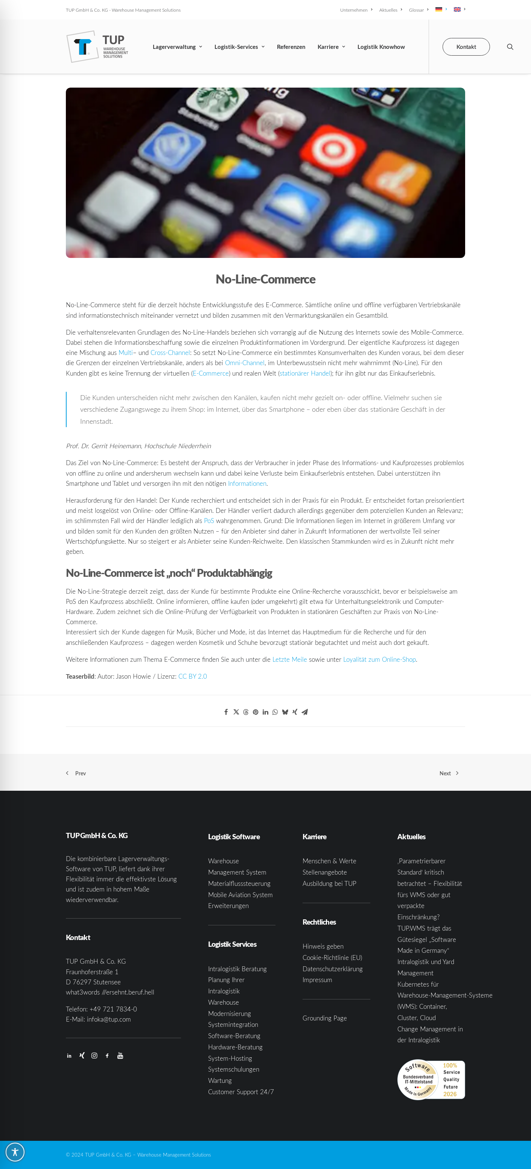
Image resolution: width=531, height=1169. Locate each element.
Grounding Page (325, 1018)
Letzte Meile (289, 659)
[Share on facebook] (226, 712)
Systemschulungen (233, 1069)
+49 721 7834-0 (113, 1009)
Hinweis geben (323, 946)
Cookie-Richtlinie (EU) (332, 957)
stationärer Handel (305, 373)
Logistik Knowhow (381, 47)
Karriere (331, 47)
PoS (209, 520)
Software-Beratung (234, 1035)
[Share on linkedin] (265, 712)
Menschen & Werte (329, 861)
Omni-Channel (245, 362)
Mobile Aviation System (240, 894)
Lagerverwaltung (177, 47)
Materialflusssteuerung (239, 883)
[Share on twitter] (235, 712)
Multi (126, 352)
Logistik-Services (240, 47)
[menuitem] (357, 10)
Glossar (418, 10)
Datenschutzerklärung (333, 968)
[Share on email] (304, 712)
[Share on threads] (245, 712)
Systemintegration (233, 1024)
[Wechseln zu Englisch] (458, 9)
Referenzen (291, 47)
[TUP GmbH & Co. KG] (97, 47)
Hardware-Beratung (235, 1047)
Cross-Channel (170, 352)
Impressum (317, 979)
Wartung (220, 1080)
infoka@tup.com (109, 1019)
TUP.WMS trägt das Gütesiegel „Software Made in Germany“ (426, 939)
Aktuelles (390, 10)
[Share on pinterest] (255, 712)
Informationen (247, 483)
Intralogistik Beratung (237, 968)
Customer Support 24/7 (241, 1091)
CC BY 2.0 (192, 676)
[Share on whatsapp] (275, 712)
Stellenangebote (325, 872)
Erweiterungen (228, 905)
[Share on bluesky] (284, 712)
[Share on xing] (294, 712)
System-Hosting (230, 1058)
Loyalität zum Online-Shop (379, 659)
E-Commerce (211, 373)
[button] (510, 47)
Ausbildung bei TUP (329, 883)
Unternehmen (356, 10)
